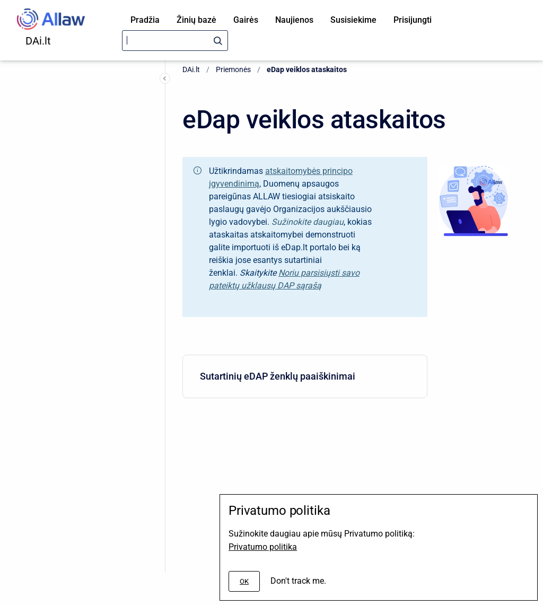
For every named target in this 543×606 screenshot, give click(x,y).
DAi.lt (38, 40)
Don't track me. (298, 581)
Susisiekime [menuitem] (353, 20)
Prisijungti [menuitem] (412, 20)
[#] (244, 581)
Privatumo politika (263, 547)
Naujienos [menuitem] (294, 20)
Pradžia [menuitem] (145, 20)
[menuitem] (305, 376)
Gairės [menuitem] (245, 20)
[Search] (175, 40)
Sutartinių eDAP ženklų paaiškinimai (303, 376)
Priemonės (233, 69)
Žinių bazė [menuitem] (196, 20)
